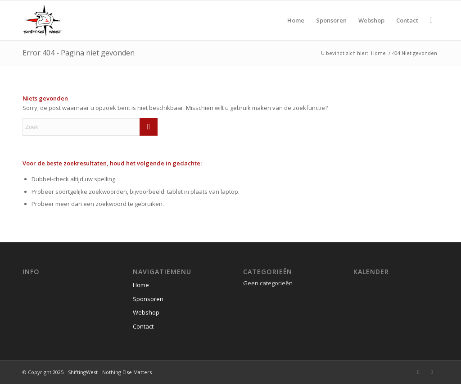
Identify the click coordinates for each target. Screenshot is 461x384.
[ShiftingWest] (42, 20)
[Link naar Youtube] (431, 372)
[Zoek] (431, 20)
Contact (143, 326)
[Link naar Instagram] (418, 372)
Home (141, 285)
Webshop (146, 312)
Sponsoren (148, 299)
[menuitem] (295, 20)
